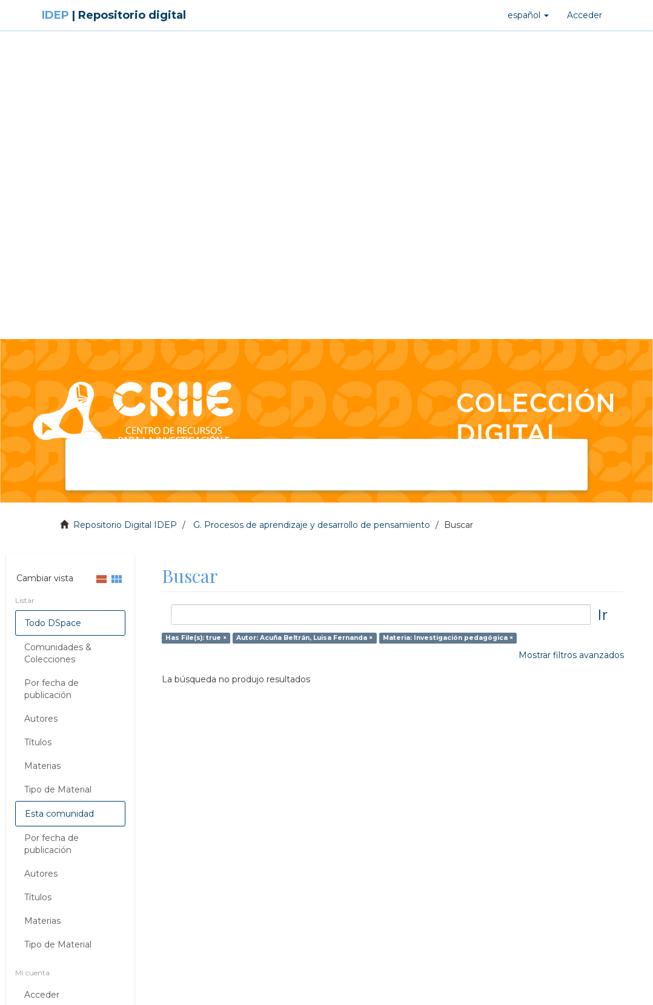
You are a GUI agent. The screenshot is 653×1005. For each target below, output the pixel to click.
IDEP (114, 15)
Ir (602, 614)
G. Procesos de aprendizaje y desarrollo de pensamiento (311, 524)
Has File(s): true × (196, 638)
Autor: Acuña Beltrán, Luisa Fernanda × (304, 638)
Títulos (37, 742)
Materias (42, 765)
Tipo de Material (57, 789)
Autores (41, 718)
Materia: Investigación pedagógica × (448, 638)
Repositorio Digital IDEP (125, 524)
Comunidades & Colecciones (57, 653)
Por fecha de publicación (51, 688)
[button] (528, 15)
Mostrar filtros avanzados (571, 655)
